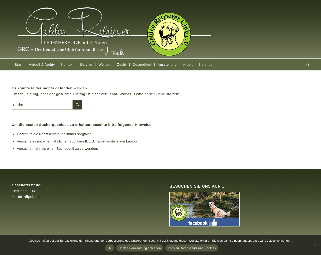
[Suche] (306, 64)
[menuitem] (19, 64)
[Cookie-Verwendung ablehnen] (315, 245)
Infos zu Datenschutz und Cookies (192, 248)
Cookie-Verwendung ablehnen (140, 248)
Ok (109, 248)
